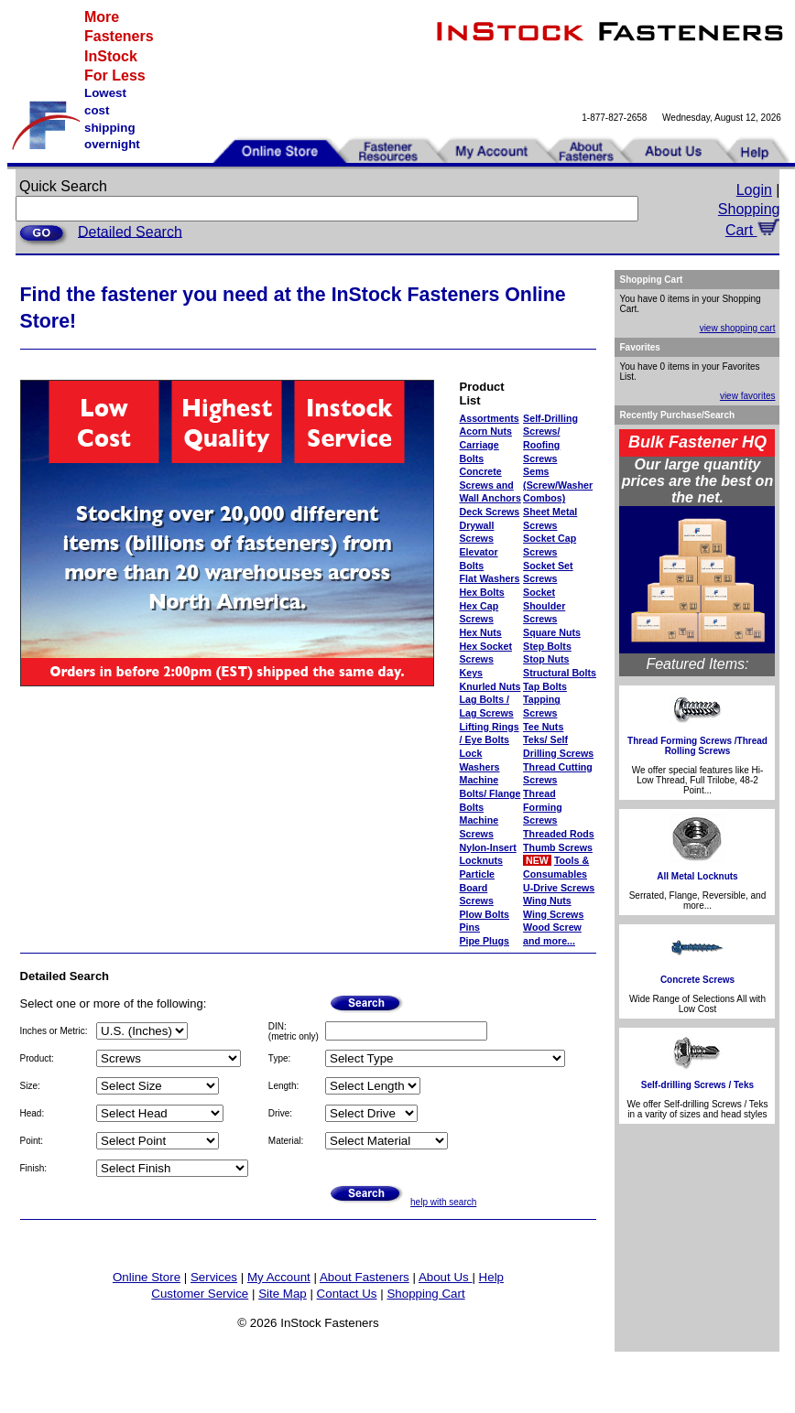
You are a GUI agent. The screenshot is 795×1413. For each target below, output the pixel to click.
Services (214, 1277)
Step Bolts (547, 646)
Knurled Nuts (490, 686)
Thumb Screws (558, 847)
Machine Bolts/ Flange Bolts (490, 793)
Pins (470, 927)
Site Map (282, 1293)
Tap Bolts (545, 686)
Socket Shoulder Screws (544, 605)
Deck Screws (490, 511)
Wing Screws (553, 914)
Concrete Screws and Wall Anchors (490, 484)
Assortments (489, 418)
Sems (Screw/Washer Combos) (558, 484)
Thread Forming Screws (542, 806)
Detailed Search (130, 231)
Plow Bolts (484, 914)
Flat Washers (490, 578)
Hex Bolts (482, 592)
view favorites (748, 396)
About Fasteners (364, 1277)
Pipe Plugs (484, 940)
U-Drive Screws (558, 887)
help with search (443, 1202)
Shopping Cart (425, 1293)
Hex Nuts (481, 632)
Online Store (146, 1277)
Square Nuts (552, 632)
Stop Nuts (546, 658)
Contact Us (347, 1293)
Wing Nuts (547, 900)
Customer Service (199, 1293)
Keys (471, 672)
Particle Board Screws (478, 887)
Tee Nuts (543, 726)
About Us (446, 1277)
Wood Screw (552, 927)
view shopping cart (738, 328)
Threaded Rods (558, 833)
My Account (278, 1277)
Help (491, 1277)
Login (754, 190)
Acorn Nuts (486, 431)
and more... (549, 940)
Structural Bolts (559, 672)
